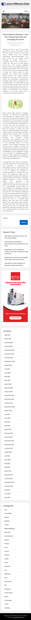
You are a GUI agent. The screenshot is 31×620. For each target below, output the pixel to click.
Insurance (7, 566)
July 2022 (7, 490)
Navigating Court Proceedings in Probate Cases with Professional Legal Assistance (16, 251)
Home (6, 562)
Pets (5, 578)
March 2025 (7, 384)
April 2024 (7, 426)
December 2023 (9, 441)
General (6, 555)
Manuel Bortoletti (15, 45)
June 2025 (7, 373)
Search (5, 218)
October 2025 (8, 358)
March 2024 (7, 429)
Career (6, 525)
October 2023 (8, 448)
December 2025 (9, 350)
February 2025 (8, 388)
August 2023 (8, 452)
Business (7, 521)
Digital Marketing (9, 528)
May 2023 (7, 463)
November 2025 (9, 354)
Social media (8, 593)
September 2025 (9, 361)
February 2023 (8, 475)
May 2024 (7, 422)
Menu (26, 11)
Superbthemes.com (18, 617)
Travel (6, 604)
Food (5, 547)
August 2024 (8, 410)
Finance (6, 543)
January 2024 (8, 437)
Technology (8, 600)
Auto (5, 509)
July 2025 (7, 369)
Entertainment (8, 536)
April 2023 (7, 467)
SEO (5, 585)
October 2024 (8, 403)
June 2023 (7, 460)
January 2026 (8, 346)
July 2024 (7, 414)
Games (6, 551)
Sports (6, 596)
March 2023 (7, 471)
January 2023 (8, 478)
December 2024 (9, 395)
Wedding (7, 608)
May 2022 (7, 497)
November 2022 (9, 482)
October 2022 (8, 486)
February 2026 (8, 342)
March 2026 (7, 339)
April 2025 (7, 380)
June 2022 (7, 494)
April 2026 (7, 335)
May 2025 (7, 376)
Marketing (7, 574)
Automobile (8, 513)
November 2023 (9, 444)
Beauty (6, 517)
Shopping (7, 589)
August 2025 (8, 365)
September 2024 (9, 407)
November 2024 (9, 399)
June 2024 (7, 418)
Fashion (6, 540)
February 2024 (8, 433)
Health (6, 559)
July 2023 (7, 456)
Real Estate (7, 581)
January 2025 (8, 391)
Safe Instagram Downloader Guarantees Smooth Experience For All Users (16, 244)
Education (7, 532)
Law (5, 570)
